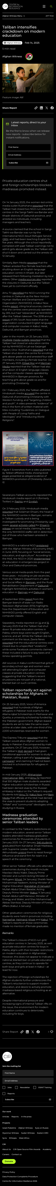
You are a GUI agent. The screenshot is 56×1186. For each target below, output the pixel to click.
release (6, 528)
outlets (25, 340)
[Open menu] (44, 6)
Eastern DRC (43, 1133)
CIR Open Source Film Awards (26, 1149)
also (38, 279)
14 (40, 622)
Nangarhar (8, 919)
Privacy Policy (8, 1172)
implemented (42, 558)
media (22, 279)
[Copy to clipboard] (35, 107)
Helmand (21, 919)
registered (42, 545)
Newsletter (25, 1087)
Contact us (17, 1154)
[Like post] (51, 1032)
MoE (20, 751)
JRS (5, 239)
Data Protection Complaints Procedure (20, 1176)
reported (37, 205)
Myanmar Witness (10, 1133)
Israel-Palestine (9, 1128)
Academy (47, 1149)
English (33, 501)
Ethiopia (13, 1138)
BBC (21, 777)
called (31, 525)
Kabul (33, 892)
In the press (26, 1116)
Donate (9, 1161)
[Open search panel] (51, 6)
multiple (7, 340)
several (14, 525)
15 (48, 622)
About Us (6, 1149)
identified (18, 293)
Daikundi (43, 585)
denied (28, 751)
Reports (11, 1093)
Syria (4, 1138)
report (14, 306)
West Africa (24, 1138)
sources (31, 279)
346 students (44, 842)
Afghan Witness (25, 1128)
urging (22, 852)
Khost (18, 879)
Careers (5, 1154)
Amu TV (35, 777)
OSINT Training (45, 1087)
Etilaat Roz (28, 363)
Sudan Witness (28, 1133)
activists (23, 525)
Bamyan (31, 582)
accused (29, 393)
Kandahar (30, 886)
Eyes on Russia (41, 1128)
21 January (43, 886)
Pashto (19, 501)
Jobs (9, 1087)
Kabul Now (35, 794)
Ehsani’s (44, 525)
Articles (5, 1116)
